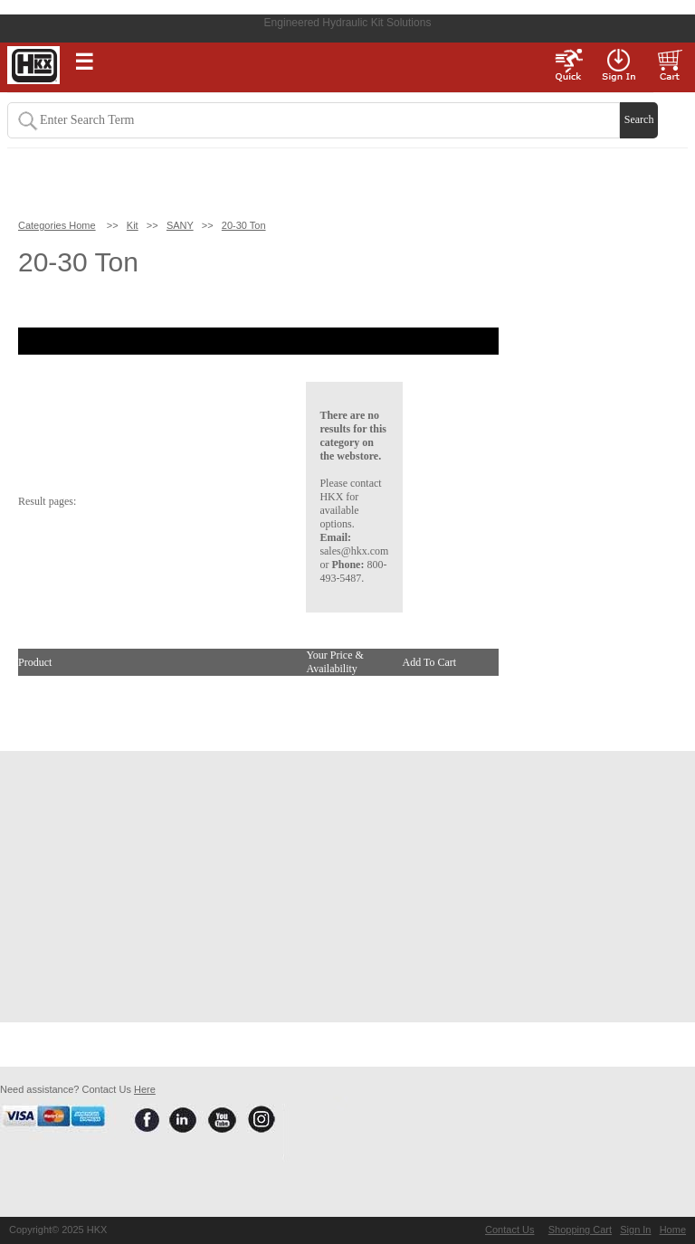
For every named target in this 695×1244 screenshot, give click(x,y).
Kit (132, 225)
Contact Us (509, 1229)
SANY (180, 225)
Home (673, 1229)
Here (145, 1089)
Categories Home (57, 225)
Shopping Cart (580, 1229)
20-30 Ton (244, 225)
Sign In (635, 1229)
